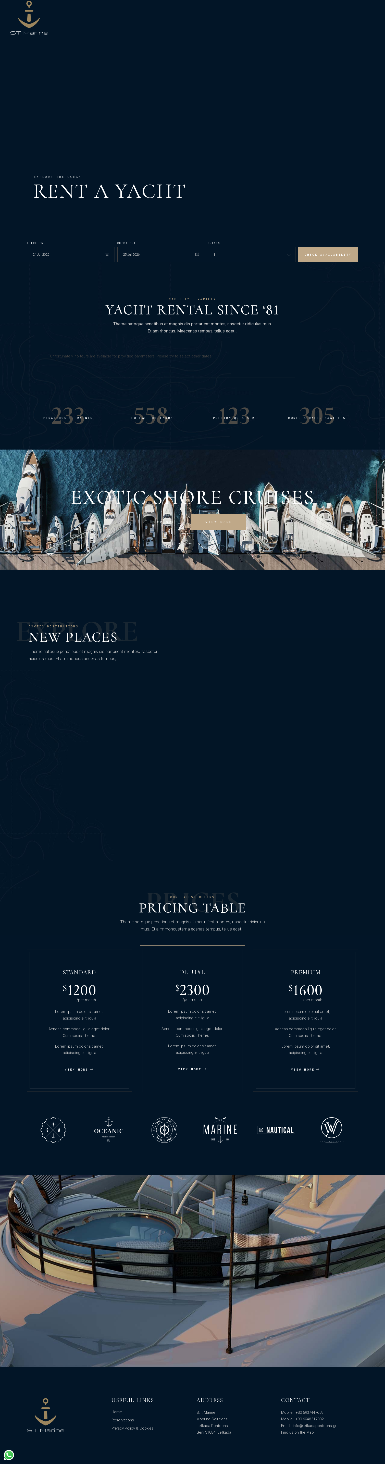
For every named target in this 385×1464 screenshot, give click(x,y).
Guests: (215, 243)
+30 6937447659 (308, 1412)
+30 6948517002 (309, 1419)
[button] (54, 356)
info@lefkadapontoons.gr (314, 1425)
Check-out (126, 243)
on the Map (304, 1432)
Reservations (122, 1420)
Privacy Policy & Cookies (132, 1428)
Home (116, 1412)
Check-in (35, 243)
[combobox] (251, 254)
